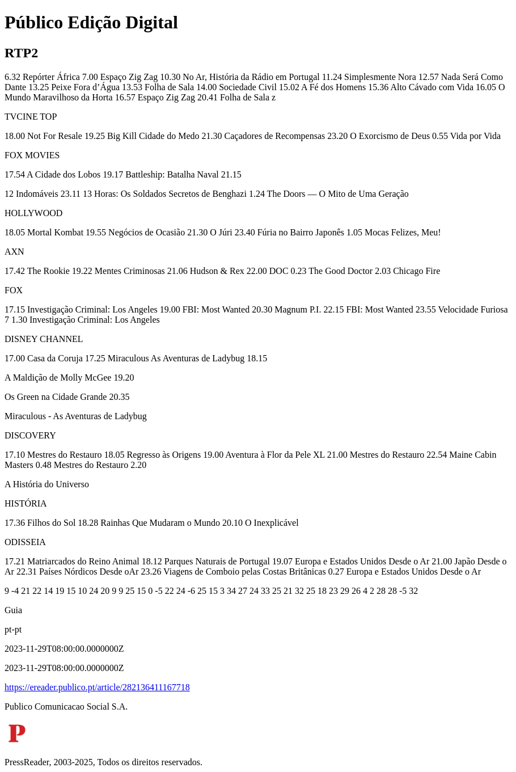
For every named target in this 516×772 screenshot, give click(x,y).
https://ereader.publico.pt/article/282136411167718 (97, 687)
